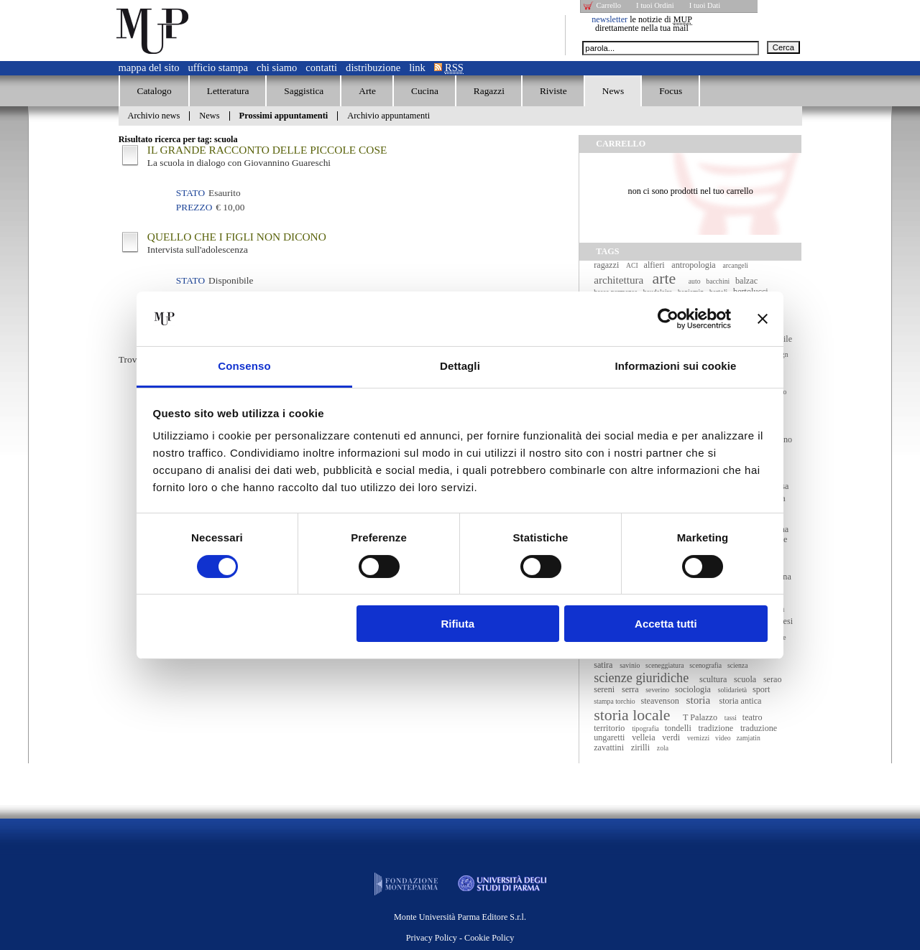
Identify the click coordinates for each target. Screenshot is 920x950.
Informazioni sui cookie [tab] (676, 366)
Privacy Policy (431, 938)
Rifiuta (457, 624)
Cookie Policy (489, 938)
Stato (190, 192)
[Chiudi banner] (763, 319)
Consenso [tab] (244, 366)
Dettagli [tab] (460, 366)
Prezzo (194, 207)
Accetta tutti (666, 624)
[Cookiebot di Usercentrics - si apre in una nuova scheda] (668, 319)
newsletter (609, 19)
